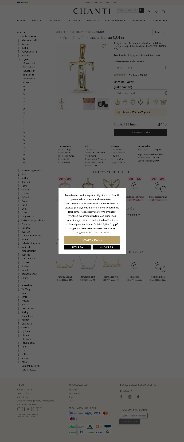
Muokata (106, 247)
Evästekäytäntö (102, 224)
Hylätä (77, 247)
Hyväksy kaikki (92, 240)
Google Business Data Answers (92, 232)
